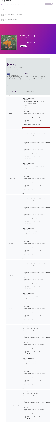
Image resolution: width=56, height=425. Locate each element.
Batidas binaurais (28, 80)
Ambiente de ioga (36, 77)
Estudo (26, 77)
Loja (27, 3)
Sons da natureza (44, 80)
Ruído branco (35, 80)
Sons (21, 3)
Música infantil (27, 79)
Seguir (24, 46)
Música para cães (36, 79)
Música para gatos (44, 79)
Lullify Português (24, 37)
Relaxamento (35, 76)
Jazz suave (27, 78)
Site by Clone (37, 91)
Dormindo (26, 76)
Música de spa (43, 77)
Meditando (43, 76)
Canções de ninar (44, 78)
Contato (40, 3)
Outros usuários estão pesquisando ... (23, 5)
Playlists (15, 3)
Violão (34, 78)
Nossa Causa (34, 3)
